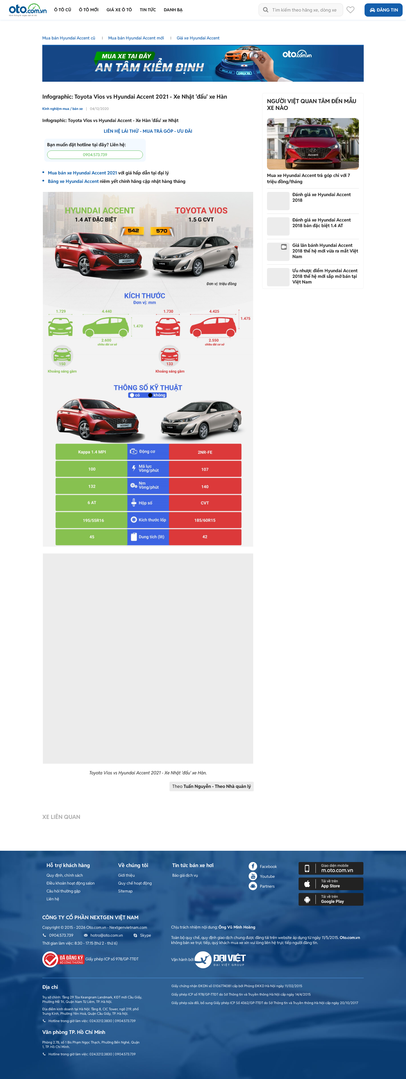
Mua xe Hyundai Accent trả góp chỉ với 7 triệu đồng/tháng (308, 178)
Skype (142, 935)
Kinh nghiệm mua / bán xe (62, 109)
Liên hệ (53, 898)
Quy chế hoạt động (135, 883)
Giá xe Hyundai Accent (198, 38)
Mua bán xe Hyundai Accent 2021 (82, 173)
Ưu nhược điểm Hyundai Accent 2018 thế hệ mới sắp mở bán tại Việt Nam (325, 276)
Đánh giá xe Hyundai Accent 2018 (321, 197)
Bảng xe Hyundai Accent (73, 181)
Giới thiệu (126, 875)
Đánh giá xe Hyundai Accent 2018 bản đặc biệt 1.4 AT (321, 223)
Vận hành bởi (208, 959)
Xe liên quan (61, 817)
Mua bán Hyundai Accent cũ (69, 38)
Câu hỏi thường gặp (63, 891)
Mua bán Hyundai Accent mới (136, 38)
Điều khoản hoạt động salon (71, 883)
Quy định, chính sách (65, 875)
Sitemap (125, 891)
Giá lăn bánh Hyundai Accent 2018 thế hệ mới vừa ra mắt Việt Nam (325, 251)
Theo (211, 786)
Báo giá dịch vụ (185, 875)
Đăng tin (383, 10)
